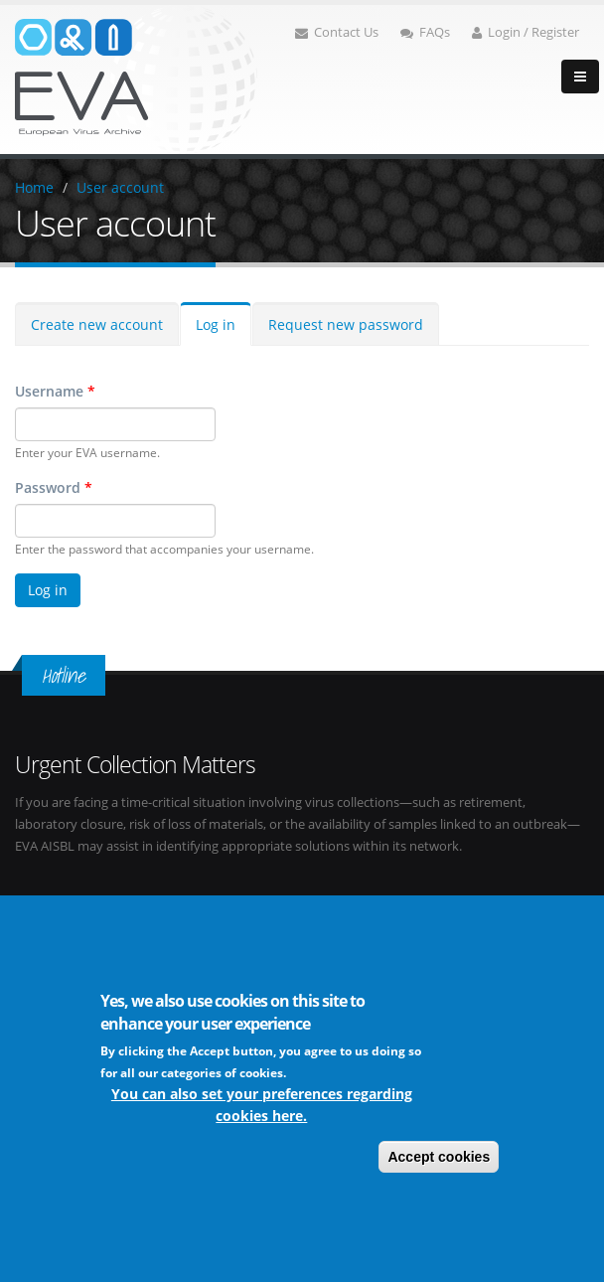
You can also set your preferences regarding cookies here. (261, 1106)
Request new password (345, 324)
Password (53, 487)
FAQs (425, 32)
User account (120, 187)
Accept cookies (438, 1159)
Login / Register (525, 32)
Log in (215, 324)
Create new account (97, 324)
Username (55, 391)
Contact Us (336, 32)
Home (34, 187)
